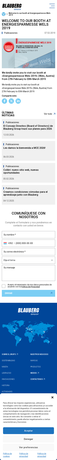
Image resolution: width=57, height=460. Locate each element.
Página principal (3, 14)
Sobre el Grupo (9, 354)
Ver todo (49, 114)
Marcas (34, 360)
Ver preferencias (28, 447)
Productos (35, 367)
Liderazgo (6, 373)
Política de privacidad (23, 455)
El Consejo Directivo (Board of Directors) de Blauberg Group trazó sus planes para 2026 (28, 127)
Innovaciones (8, 379)
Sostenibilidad (8, 360)
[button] (52, 397)
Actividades (7, 392)
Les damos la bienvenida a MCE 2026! (24, 147)
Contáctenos (36, 379)
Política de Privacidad (30, 286)
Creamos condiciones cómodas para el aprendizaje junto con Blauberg (25, 193)
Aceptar (28, 430)
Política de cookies (7, 455)
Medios (33, 373)
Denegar (28, 439)
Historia (5, 385)
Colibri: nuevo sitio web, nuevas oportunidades (21, 171)
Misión (5, 367)
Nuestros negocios (39, 354)
